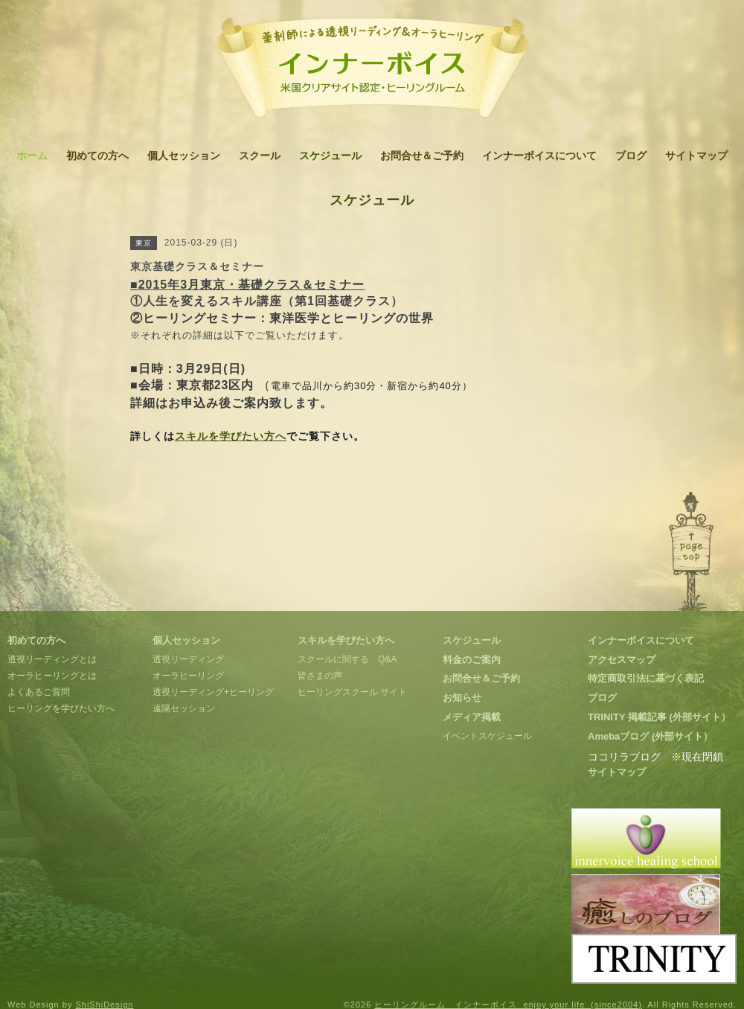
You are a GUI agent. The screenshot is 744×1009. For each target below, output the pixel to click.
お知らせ (462, 697)
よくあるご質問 (38, 692)
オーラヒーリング (188, 675)
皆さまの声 (320, 675)
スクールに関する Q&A (347, 659)
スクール (259, 155)
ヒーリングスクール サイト (352, 692)
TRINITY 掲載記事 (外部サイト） (659, 717)
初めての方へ (97, 155)
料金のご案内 (472, 659)
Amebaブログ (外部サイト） (650, 736)
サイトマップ (696, 155)
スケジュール (330, 155)
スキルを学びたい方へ (230, 436)
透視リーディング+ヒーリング (213, 692)
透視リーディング (188, 659)
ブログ (631, 155)
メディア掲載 (472, 717)
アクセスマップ (621, 659)
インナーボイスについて (539, 155)
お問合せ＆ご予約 (422, 155)
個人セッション (183, 155)
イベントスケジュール (487, 736)
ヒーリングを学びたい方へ (61, 708)
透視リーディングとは (52, 659)
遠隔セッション (184, 708)
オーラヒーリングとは (52, 675)
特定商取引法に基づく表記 (646, 678)
